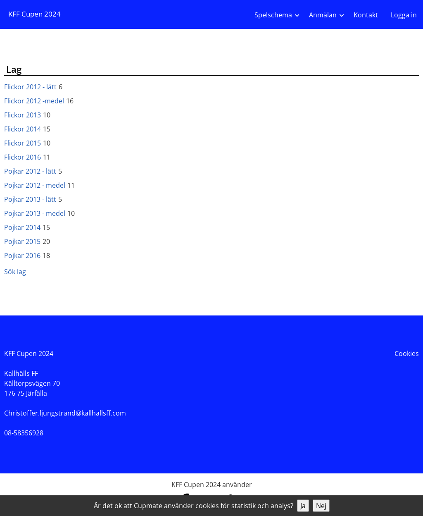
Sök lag (15, 271)
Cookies (406, 353)
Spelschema (273, 14)
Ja (303, 505)
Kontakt (366, 14)
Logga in (404, 14)
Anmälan (323, 14)
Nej (321, 505)
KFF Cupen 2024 (34, 14)
